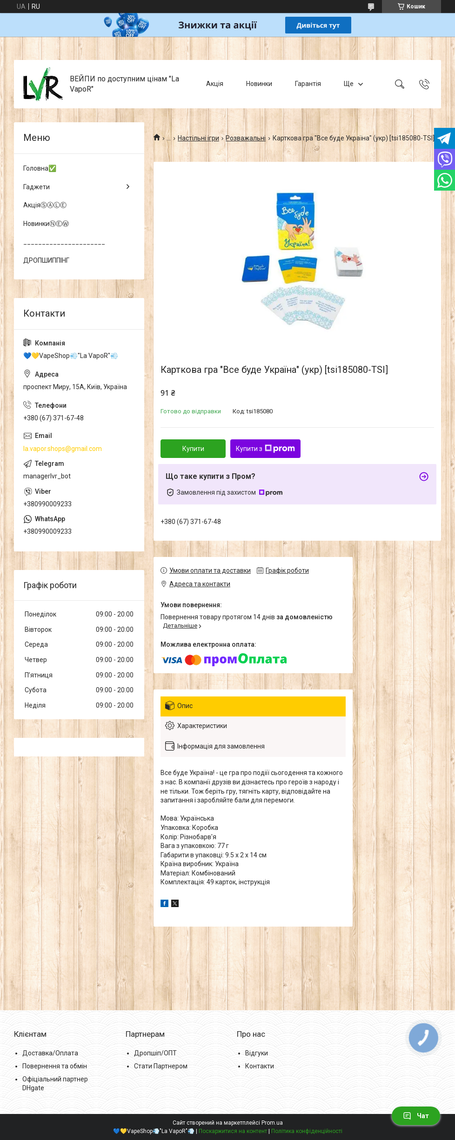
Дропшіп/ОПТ (155, 1053)
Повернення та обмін (54, 1066)
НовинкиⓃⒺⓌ (46, 223)
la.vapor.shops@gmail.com (62, 448)
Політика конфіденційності (306, 1131)
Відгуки (256, 1053)
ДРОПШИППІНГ (46, 260)
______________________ (64, 241)
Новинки (259, 83)
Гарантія (308, 83)
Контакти (259, 1066)
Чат (416, 1116)
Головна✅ (39, 168)
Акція (214, 83)
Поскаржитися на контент (233, 1131)
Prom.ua (272, 1123)
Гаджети (36, 187)
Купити (193, 448)
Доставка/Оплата (50, 1053)
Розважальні (246, 138)
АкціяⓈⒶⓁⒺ (45, 205)
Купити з (265, 448)
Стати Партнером (160, 1066)
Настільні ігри (198, 138)
